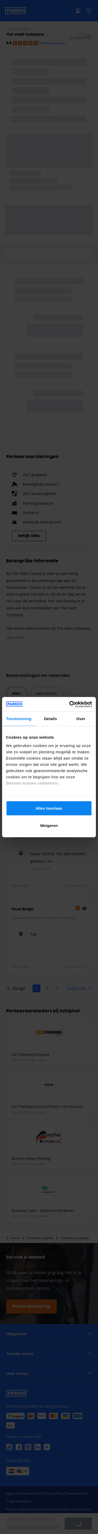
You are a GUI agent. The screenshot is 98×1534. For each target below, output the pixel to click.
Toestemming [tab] (19, 718)
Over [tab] (80, 718)
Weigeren (49, 825)
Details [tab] (50, 718)
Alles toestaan (48, 808)
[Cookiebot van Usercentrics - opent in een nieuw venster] (70, 704)
